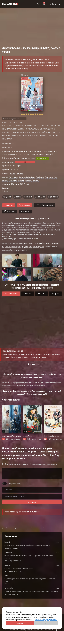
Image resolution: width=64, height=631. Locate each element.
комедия (29, 197)
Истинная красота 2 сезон (13, 571)
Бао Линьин (40, 177)
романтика (54, 197)
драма (18, 197)
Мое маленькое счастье (13, 594)
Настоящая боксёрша (13, 246)
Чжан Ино (35, 180)
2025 (13, 143)
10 (42, 114)
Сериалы (12, 528)
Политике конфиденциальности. (46, 619)
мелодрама (41, 197)
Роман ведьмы (38, 246)
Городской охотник (11, 548)
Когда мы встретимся (24, 243)
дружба (8, 197)
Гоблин (7, 584)
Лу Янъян (22, 177)
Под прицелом (27, 246)
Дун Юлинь (49, 177)
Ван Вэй (12, 173)
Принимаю (20, 623)
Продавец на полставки (13, 561)
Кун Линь (28, 180)
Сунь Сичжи (13, 180)
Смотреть (8, 205)
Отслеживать (24, 205)
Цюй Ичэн (21, 180)
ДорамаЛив (5, 528)
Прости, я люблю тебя (41, 243)
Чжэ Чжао (19, 173)
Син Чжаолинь (13, 177)
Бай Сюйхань (30, 177)
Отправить (32, 502)
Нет (46, 623)
